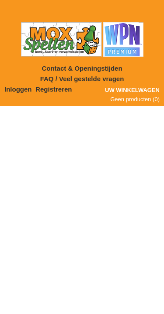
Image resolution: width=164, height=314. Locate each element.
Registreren (53, 89)
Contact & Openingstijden (82, 68)
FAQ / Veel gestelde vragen (82, 78)
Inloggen (18, 89)
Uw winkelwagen (132, 90)
